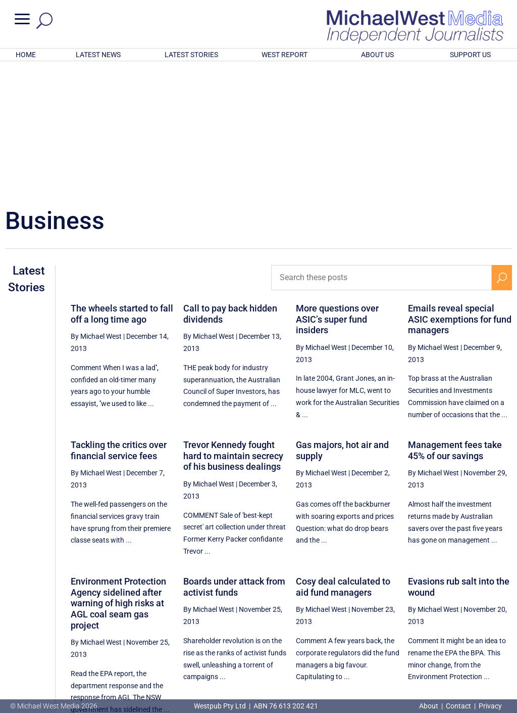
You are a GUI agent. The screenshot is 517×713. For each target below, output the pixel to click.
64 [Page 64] (427, 619)
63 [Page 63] (402, 619)
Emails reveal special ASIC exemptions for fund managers (459, 186)
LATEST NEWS (98, 55)
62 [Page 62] (376, 619)
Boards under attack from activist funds (234, 454)
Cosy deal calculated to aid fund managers (343, 454)
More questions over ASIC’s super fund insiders (337, 186)
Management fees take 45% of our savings (455, 318)
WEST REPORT (284, 55)
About (429, 706)
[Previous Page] (353, 619)
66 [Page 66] (478, 619)
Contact (458, 706)
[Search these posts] (381, 145)
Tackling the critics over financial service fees (119, 318)
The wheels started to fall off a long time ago (122, 181)
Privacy (490, 706)
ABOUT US (377, 55)
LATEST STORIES (191, 55)
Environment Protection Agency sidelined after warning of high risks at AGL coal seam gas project (118, 470)
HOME (26, 55)
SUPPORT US (470, 55)
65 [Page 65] (453, 619)
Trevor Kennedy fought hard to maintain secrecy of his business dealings (233, 323)
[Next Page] (501, 619)
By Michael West (96, 204)
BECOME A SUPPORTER (466, 653)
